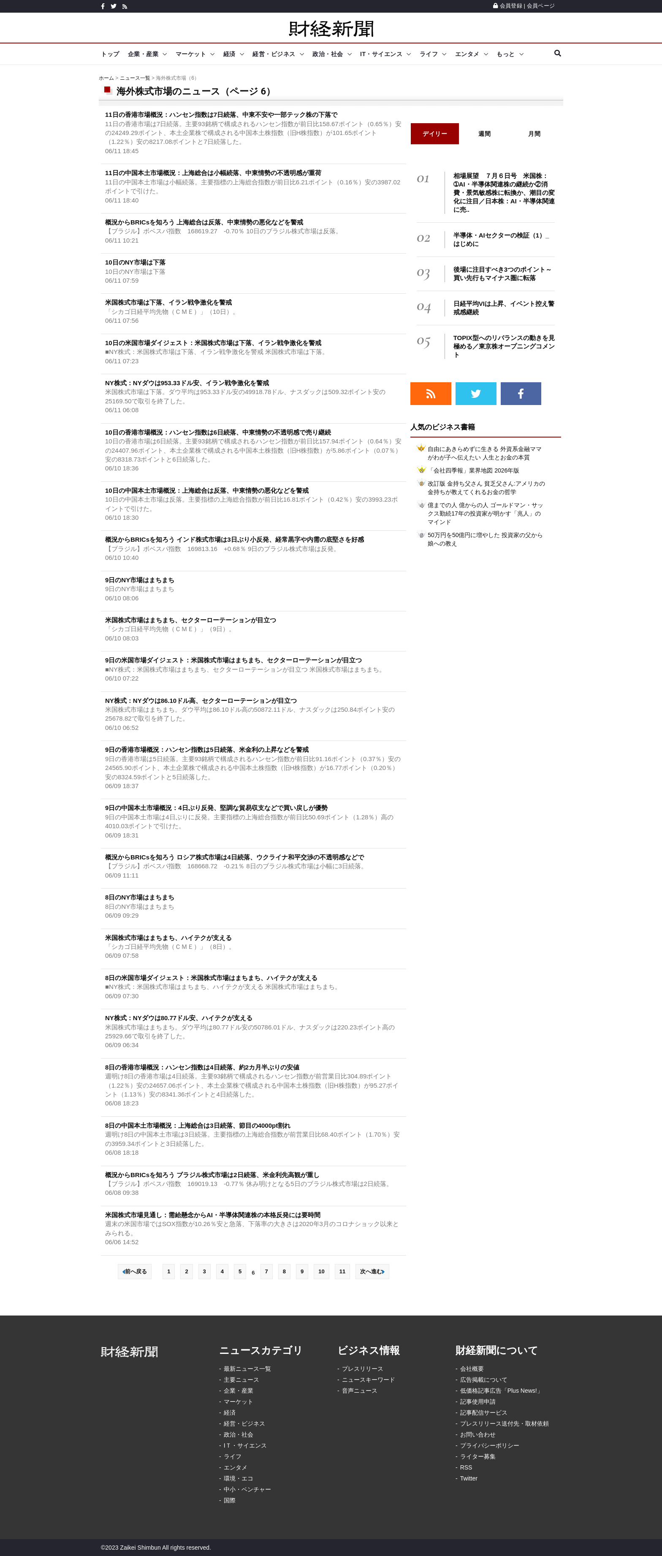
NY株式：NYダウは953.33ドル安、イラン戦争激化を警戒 (187, 382)
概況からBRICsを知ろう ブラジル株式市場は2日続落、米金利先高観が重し (212, 1174)
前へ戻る (134, 1271)
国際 (230, 1500)
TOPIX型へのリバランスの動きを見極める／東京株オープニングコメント (504, 346)
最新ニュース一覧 (247, 1368)
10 (321, 1271)
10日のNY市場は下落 (135, 262)
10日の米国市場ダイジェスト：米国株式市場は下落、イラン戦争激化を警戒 (213, 342)
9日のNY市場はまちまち (139, 580)
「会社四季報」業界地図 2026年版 (473, 470)
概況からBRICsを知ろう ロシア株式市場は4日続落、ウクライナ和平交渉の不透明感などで (234, 857)
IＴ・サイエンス (245, 1445)
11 (342, 1271)
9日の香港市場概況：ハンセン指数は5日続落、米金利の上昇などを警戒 (207, 749)
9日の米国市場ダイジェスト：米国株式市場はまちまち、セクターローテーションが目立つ (233, 660)
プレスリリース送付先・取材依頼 (504, 1423)
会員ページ (541, 6)
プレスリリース (362, 1368)
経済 (229, 54)
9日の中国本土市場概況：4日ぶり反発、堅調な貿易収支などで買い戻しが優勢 (216, 807)
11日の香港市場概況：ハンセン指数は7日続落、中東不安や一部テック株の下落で (221, 114)
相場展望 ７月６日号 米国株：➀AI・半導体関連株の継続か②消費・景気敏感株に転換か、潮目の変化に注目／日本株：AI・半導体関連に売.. (504, 192)
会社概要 (472, 1368)
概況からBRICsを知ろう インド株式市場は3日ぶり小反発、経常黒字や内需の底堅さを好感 (234, 539)
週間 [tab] (484, 133)
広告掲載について (483, 1379)
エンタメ (467, 54)
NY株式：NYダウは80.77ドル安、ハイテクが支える (178, 1017)
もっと (505, 54)
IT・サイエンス (381, 54)
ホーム (106, 78)
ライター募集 (478, 1456)
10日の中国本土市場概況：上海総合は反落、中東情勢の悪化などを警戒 (207, 490)
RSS (466, 1467)
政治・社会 (327, 54)
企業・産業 (143, 54)
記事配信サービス (483, 1412)
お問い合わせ (478, 1434)
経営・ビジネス (274, 54)
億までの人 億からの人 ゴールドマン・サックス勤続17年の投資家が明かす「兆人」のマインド (485, 513)
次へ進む (372, 1271)
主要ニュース (241, 1379)
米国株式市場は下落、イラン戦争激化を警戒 (168, 302)
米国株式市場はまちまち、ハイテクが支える (168, 937)
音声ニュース (359, 1390)
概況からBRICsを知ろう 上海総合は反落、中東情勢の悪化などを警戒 (204, 222)
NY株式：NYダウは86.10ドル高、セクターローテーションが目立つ (201, 700)
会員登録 (507, 6)
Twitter (469, 1478)
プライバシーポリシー (489, 1445)
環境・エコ (238, 1478)
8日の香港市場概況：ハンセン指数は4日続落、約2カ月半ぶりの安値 (202, 1067)
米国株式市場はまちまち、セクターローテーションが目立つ (190, 620)
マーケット (191, 54)
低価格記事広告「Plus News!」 (501, 1390)
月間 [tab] (534, 133)
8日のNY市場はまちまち (139, 897)
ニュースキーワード (368, 1379)
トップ (110, 54)
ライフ (429, 54)
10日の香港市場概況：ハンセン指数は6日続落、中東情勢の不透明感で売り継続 (218, 432)
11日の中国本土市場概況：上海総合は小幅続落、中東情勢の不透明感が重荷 (213, 172)
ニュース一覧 (135, 78)
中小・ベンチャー (247, 1489)
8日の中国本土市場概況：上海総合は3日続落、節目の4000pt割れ (197, 1125)
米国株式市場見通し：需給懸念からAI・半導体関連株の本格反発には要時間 (212, 1214)
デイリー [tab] (435, 133)
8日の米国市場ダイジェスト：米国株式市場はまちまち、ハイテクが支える (211, 977)
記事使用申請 (478, 1401)
